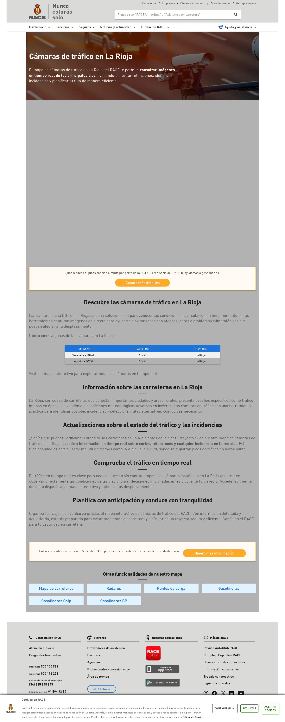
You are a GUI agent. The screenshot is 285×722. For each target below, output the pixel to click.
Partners (93, 664)
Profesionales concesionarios (108, 678)
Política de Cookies (192, 717)
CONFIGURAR (225, 708)
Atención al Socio (41, 657)
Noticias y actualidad (115, 27)
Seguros (85, 27)
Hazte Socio (37, 27)
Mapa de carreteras (56, 597)
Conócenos (149, 3)
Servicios (62, 27)
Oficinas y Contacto (192, 3)
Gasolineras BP (113, 609)
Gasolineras (228, 597)
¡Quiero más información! (142, 561)
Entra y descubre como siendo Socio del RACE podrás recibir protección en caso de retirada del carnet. (142, 550)
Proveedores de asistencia (106, 657)
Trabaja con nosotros (219, 685)
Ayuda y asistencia (238, 27)
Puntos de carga (171, 597)
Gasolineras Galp (56, 609)
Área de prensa (221, 3)
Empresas (168, 3)
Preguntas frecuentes (45, 664)
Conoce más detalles (142, 284)
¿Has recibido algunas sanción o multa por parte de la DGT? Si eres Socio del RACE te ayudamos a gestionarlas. (142, 273)
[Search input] (173, 14)
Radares (113, 597)
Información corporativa (221, 678)
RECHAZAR (249, 708)
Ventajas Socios (246, 3)
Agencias (93, 671)
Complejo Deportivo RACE (222, 664)
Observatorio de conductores (224, 671)
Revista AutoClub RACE (221, 657)
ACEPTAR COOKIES (270, 708)
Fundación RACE (153, 27)
